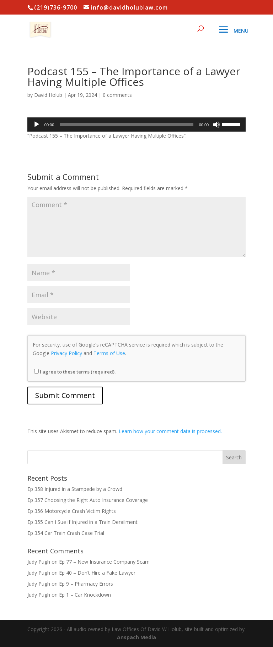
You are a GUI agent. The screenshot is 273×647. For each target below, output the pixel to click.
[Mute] (216, 124)
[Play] (36, 124)
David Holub (48, 95)
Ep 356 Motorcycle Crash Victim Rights (71, 511)
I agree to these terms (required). (75, 372)
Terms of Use (109, 353)
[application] (136, 124)
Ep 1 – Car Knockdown (85, 594)
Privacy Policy (66, 353)
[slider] (126, 124)
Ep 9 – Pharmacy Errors (86, 583)
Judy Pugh (38, 561)
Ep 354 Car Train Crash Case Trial (65, 533)
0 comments (117, 95)
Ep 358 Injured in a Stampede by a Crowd (74, 489)
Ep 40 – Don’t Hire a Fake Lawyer (97, 572)
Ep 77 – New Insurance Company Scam (104, 561)
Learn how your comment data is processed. (170, 431)
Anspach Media (136, 637)
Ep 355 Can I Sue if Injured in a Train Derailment (82, 522)
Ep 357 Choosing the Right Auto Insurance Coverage (87, 500)
